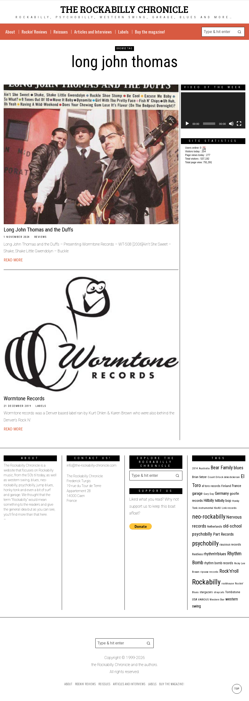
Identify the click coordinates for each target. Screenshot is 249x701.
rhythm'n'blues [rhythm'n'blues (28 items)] (215, 553)
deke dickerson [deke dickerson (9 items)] (232, 477)
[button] (240, 32)
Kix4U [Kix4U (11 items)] (217, 508)
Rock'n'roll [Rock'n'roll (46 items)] (229, 571)
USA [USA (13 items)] (194, 599)
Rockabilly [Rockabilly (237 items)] (206, 582)
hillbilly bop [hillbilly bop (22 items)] (223, 500)
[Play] (187, 123)
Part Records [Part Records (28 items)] (223, 534)
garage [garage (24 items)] (197, 493)
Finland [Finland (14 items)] (226, 486)
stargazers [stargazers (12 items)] (206, 592)
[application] (213, 110)
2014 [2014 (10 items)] (195, 468)
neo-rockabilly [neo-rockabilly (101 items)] (208, 516)
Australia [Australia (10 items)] (204, 468)
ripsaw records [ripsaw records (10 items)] (209, 571)
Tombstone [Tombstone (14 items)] (232, 592)
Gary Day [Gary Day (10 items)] (209, 494)
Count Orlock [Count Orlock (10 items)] (215, 477)
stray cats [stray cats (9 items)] (219, 592)
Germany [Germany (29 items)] (222, 493)
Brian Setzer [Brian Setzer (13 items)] (199, 477)
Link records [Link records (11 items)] (229, 508)
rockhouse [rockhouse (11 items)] (228, 583)
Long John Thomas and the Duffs (38, 229)
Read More (13, 260)
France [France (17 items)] (236, 486)
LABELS (41, 406)
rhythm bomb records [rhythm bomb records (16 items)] (218, 563)
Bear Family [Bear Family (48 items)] (222, 467)
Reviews (40, 237)
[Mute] (231, 123)
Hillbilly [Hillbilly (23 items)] (209, 500)
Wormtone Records (24, 398)
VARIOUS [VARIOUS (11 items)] (203, 599)
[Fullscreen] (239, 123)
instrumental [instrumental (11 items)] (205, 508)
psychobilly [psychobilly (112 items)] (205, 543)
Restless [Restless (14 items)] (197, 554)
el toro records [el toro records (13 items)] (211, 486)
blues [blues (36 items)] (238, 467)
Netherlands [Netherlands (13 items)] (214, 526)
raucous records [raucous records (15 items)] (230, 544)
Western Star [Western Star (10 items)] (217, 599)
